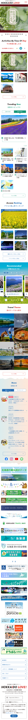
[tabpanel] (14, 18)
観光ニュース (8, 390)
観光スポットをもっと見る (16, 254)
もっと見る (17, 97)
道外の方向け (20, 111)
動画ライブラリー (12, 702)
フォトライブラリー (12, 697)
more (25, 145)
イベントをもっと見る (16, 258)
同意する (14, 716)
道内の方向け (8, 111)
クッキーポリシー (10, 712)
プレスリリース (20, 390)
